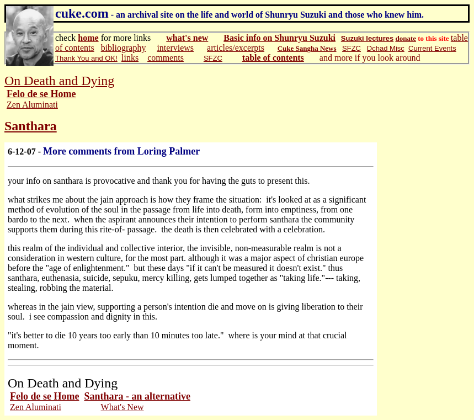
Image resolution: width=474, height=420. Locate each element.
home (88, 37)
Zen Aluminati (32, 104)
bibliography (123, 47)
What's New (122, 407)
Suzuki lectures (367, 38)
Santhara (30, 126)
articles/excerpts (235, 47)
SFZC (351, 48)
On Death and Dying (59, 80)
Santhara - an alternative (137, 396)
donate (405, 38)
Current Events (432, 48)
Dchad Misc (385, 48)
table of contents (273, 57)
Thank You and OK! (86, 58)
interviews (175, 47)
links (130, 57)
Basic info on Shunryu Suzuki (279, 37)
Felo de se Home (41, 93)
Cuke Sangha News (307, 48)
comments (165, 57)
